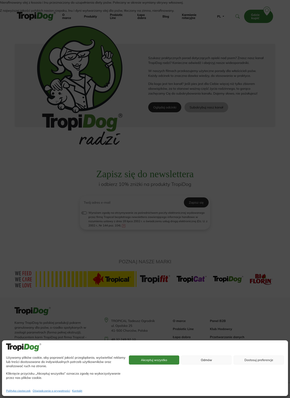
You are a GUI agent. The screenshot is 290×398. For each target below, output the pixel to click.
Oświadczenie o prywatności (51, 391)
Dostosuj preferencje (258, 360)
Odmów (206, 360)
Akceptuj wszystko (154, 360)
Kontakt (77, 391)
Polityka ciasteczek (18, 391)
